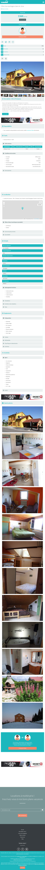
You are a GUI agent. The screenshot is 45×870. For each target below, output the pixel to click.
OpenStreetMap (36, 218)
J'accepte (22, 867)
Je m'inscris (22, 815)
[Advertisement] (22, 183)
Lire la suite (5, 113)
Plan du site (22, 837)
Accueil (22, 829)
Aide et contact (22, 835)
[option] (25, 95)
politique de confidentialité (22, 856)
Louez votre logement (22, 833)
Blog (22, 838)
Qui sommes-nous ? (22, 831)
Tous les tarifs (22, 19)
